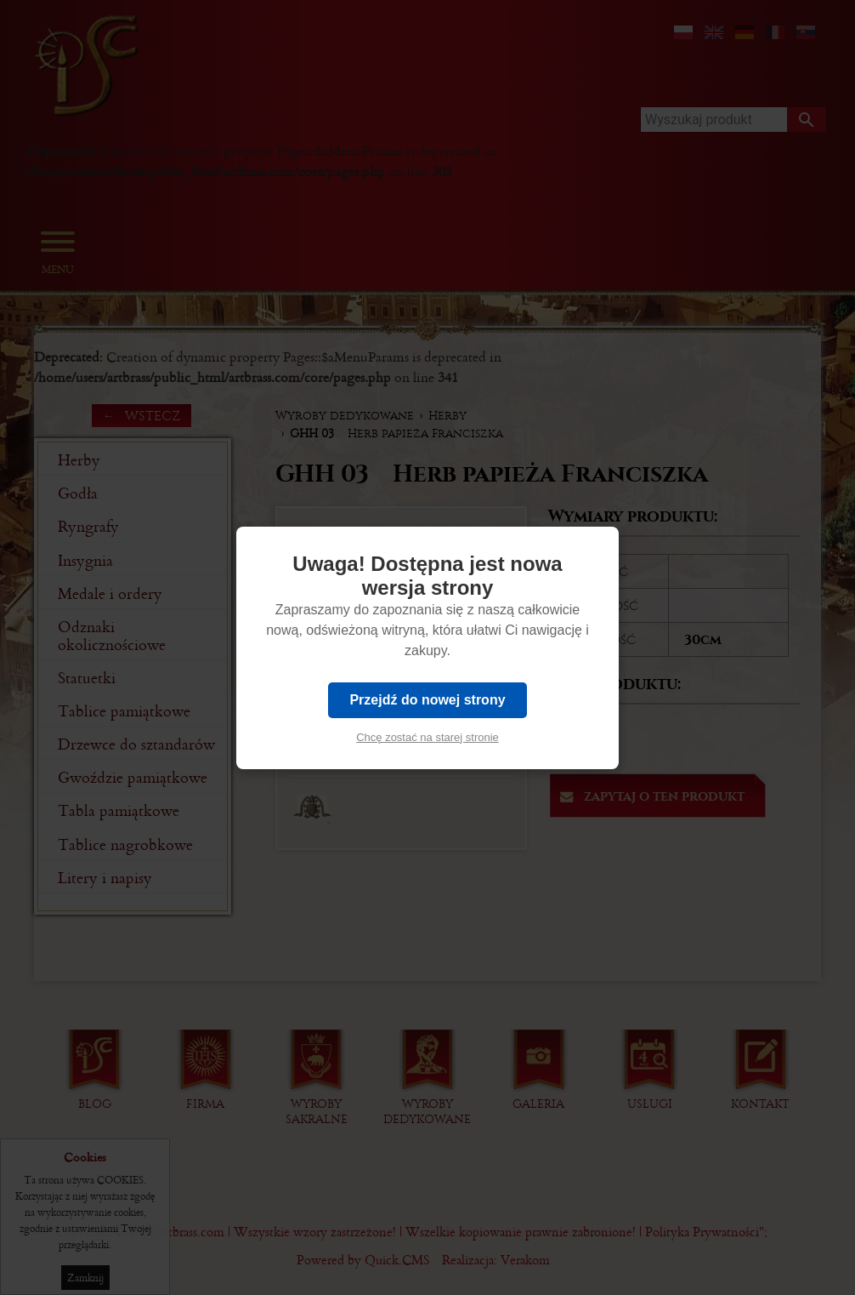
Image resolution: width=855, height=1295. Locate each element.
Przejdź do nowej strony (427, 700)
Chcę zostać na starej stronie (427, 737)
